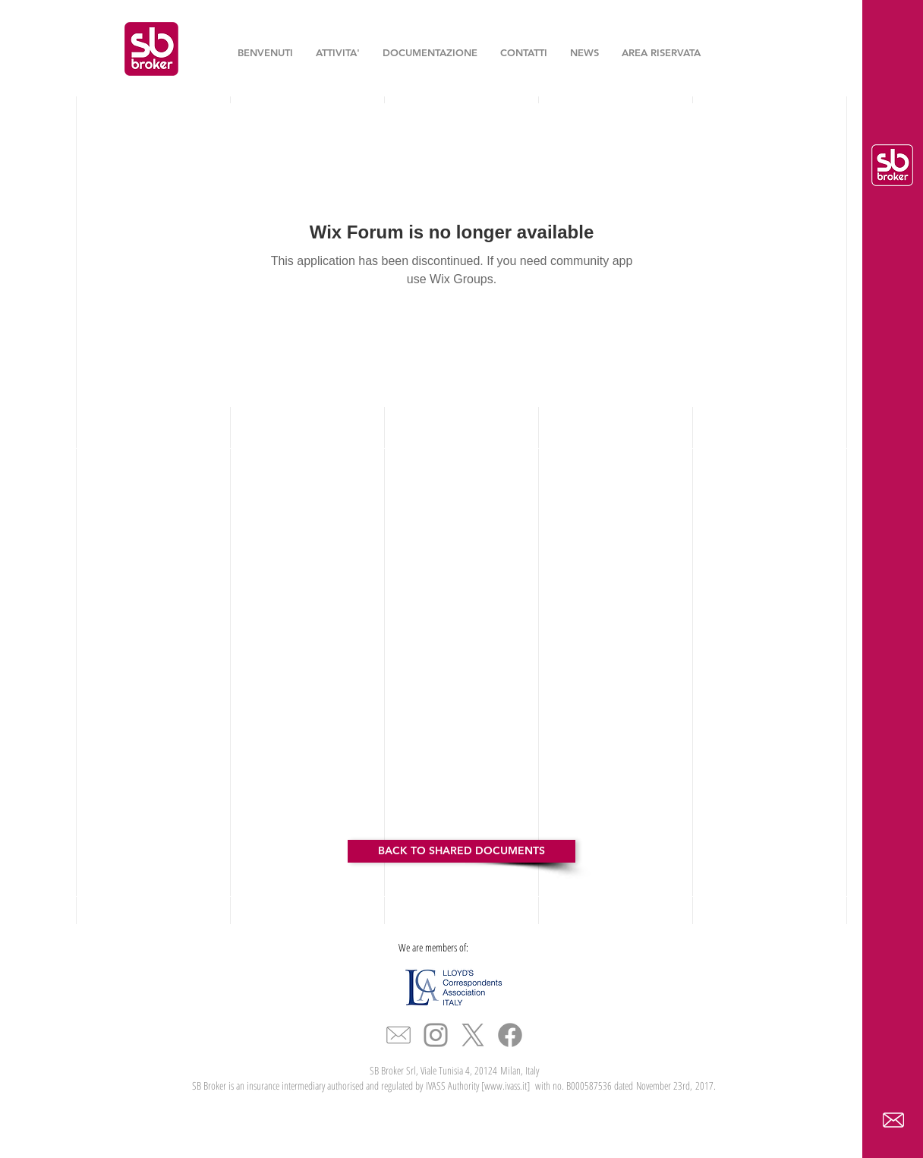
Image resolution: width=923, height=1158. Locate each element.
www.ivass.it (505, 1085)
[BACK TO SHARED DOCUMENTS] (461, 851)
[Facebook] (510, 1035)
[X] (473, 1035)
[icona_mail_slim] (398, 1035)
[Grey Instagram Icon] (436, 1035)
